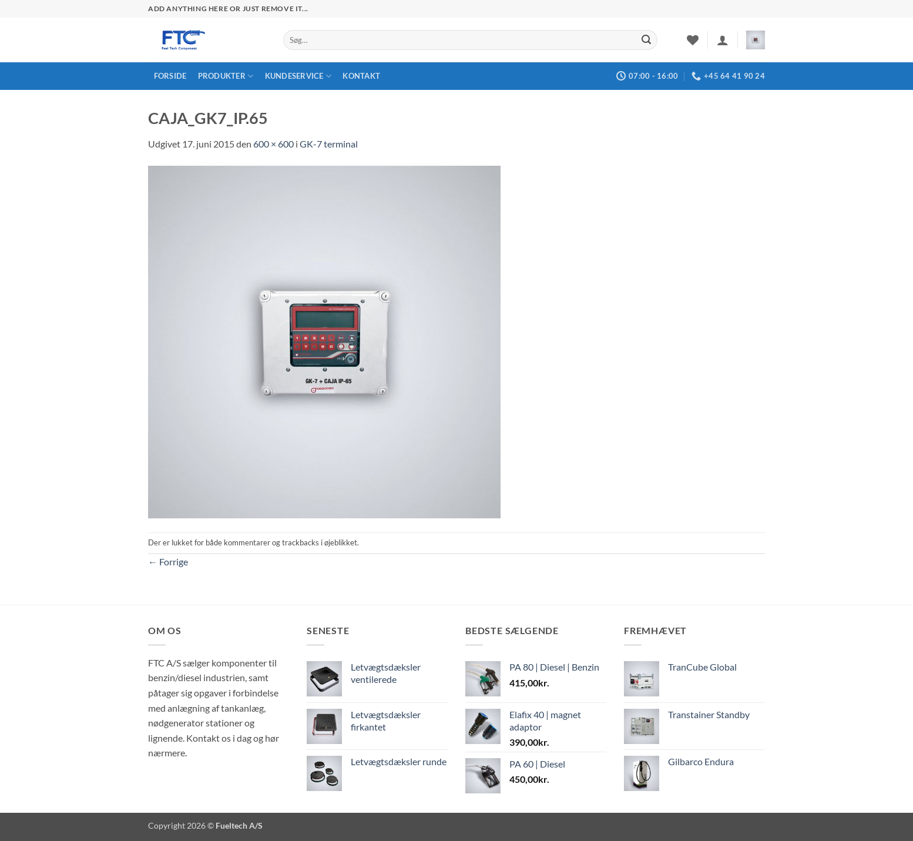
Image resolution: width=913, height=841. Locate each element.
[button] (723, 40)
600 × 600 (273, 143)
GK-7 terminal (329, 143)
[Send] (646, 40)
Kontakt (361, 76)
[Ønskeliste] (693, 40)
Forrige (168, 561)
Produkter (226, 76)
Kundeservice (298, 76)
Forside (170, 76)
